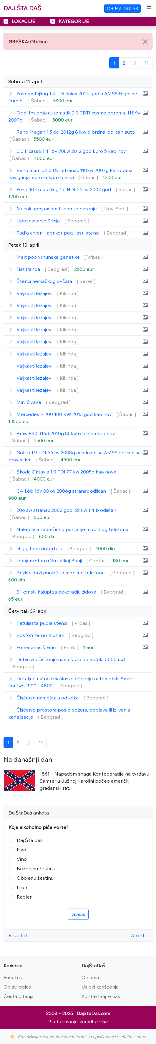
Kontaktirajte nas (101, 996)
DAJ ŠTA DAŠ (22, 8)
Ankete (139, 935)
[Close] (145, 41)
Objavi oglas (17, 987)
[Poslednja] (146, 62)
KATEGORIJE (69, 21)
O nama (90, 977)
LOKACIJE (20, 21)
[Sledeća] (135, 62)
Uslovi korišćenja (100, 987)
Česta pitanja (19, 996)
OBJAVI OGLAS (122, 8)
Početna (13, 977)
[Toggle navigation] (148, 8)
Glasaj (78, 914)
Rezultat (18, 935)
